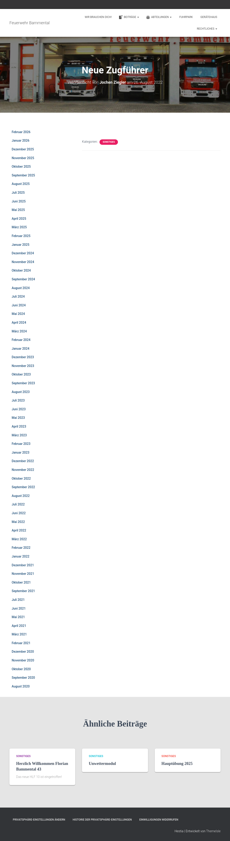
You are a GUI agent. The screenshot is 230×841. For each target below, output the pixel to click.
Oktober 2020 (21, 669)
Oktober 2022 (21, 478)
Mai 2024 (18, 314)
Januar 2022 (20, 556)
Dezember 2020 (23, 651)
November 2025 (23, 158)
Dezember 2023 (23, 357)
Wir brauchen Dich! (98, 17)
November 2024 (23, 261)
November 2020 (23, 660)
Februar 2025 (21, 236)
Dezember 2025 (23, 149)
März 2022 (19, 539)
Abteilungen (159, 17)
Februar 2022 (21, 547)
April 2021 (19, 625)
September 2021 (23, 591)
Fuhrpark (186, 17)
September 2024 (23, 279)
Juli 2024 (18, 296)
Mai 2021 (18, 617)
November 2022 (23, 470)
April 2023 (19, 426)
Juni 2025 (19, 201)
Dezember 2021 (23, 565)
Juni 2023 (19, 409)
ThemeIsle (213, 831)
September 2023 (23, 383)
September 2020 (23, 677)
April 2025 (19, 218)
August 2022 (21, 495)
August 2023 (21, 391)
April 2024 (19, 322)
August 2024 (21, 288)
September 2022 (23, 487)
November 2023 (23, 366)
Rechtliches (207, 28)
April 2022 (19, 530)
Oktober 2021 (21, 582)
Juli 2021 (18, 600)
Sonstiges (109, 142)
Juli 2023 (18, 400)
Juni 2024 (19, 305)
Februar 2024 (21, 340)
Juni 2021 (19, 608)
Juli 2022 (18, 504)
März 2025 (19, 227)
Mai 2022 (18, 521)
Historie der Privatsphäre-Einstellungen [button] (102, 819)
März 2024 (19, 331)
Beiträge (128, 17)
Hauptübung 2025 (177, 763)
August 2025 (21, 184)
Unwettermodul (102, 763)
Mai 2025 (18, 210)
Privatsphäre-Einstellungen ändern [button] (39, 819)
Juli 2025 (18, 192)
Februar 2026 (21, 132)
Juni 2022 (19, 513)
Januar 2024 (20, 348)
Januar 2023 (20, 452)
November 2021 (23, 573)
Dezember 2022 (23, 461)
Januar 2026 (20, 140)
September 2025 (23, 175)
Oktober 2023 (21, 374)
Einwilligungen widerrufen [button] (158, 819)
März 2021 (19, 634)
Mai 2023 (18, 417)
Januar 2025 (20, 244)
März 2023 (19, 435)
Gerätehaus (208, 17)
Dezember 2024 (23, 253)
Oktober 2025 (21, 166)
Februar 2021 (21, 643)
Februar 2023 (21, 444)
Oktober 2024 (21, 270)
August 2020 (21, 686)
